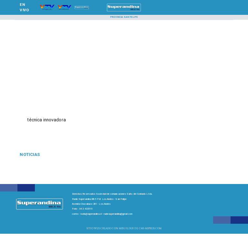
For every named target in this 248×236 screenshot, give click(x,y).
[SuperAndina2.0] (124, 11)
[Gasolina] (54, 154)
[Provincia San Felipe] (124, 17)
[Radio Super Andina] (47, 11)
